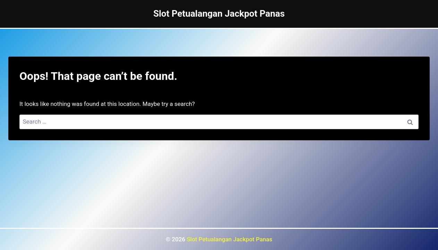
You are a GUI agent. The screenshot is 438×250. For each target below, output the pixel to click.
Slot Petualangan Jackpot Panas (229, 239)
